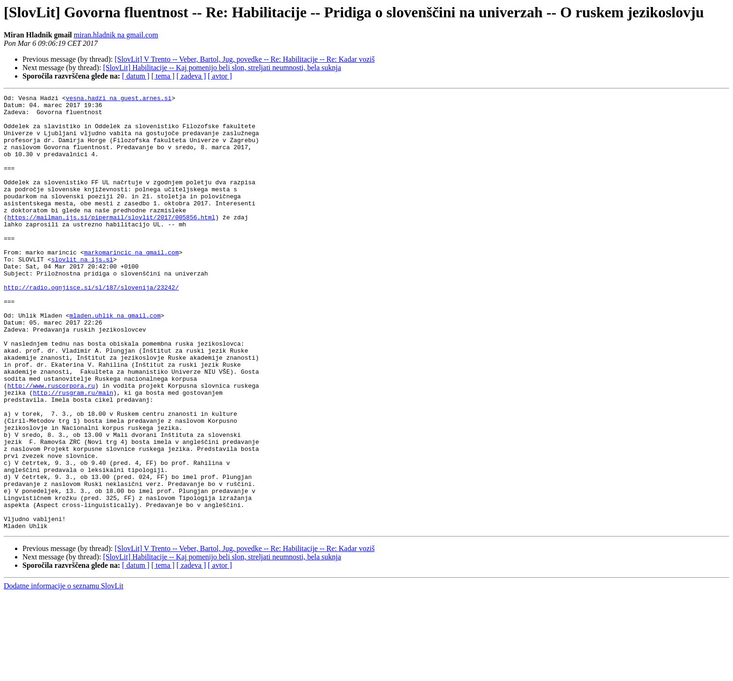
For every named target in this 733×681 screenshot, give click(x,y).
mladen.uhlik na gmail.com (114, 360)
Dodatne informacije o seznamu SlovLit (63, 673)
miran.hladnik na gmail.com (116, 35)
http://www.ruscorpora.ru (51, 444)
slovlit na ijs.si (82, 293)
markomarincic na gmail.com (131, 284)
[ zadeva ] (191, 76)
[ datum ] (136, 76)
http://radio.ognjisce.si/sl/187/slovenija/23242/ (91, 326)
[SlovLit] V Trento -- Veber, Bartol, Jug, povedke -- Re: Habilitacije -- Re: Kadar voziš (244, 59)
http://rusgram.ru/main (73, 453)
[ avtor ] (220, 76)
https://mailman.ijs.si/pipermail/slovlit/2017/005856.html (111, 242)
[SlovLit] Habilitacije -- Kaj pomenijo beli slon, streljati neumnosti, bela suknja (222, 68)
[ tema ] (163, 76)
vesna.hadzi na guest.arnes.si (119, 99)
